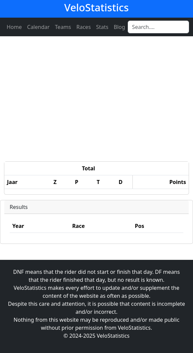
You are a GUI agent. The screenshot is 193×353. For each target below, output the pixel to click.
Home (14, 27)
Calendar (38, 27)
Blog (119, 27)
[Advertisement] (96, 98)
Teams (63, 27)
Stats (102, 27)
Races (84, 27)
